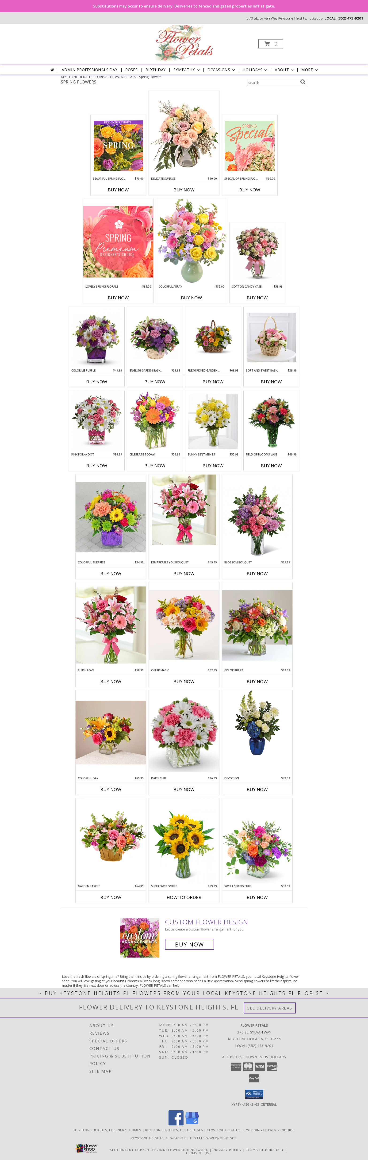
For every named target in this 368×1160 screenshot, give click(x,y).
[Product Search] (273, 82)
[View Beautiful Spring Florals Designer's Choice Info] (118, 146)
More (309, 69)
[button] (270, 43)
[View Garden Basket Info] (111, 830)
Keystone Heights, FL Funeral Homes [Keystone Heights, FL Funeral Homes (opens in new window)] (107, 1130)
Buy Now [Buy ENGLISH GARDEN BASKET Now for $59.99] (154, 382)
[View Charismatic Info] (184, 625)
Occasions (221, 69)
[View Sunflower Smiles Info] (184, 841)
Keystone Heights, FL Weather (158, 1138)
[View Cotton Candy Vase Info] (257, 253)
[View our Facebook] (176, 1124)
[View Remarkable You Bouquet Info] (184, 510)
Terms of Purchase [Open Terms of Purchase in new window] (265, 1150)
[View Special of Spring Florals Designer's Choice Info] (250, 146)
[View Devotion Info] (257, 722)
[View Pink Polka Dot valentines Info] (97, 422)
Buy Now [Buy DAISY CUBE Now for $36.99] (184, 789)
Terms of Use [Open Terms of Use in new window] (199, 1153)
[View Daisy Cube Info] (184, 733)
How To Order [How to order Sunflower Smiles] (184, 897)
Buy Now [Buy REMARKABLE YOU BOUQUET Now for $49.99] (184, 573)
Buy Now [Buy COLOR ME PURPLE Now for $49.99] (96, 382)
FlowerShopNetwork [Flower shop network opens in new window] (187, 1150)
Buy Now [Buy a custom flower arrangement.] (189, 944)
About (285, 69)
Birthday (156, 69)
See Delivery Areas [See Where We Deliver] (269, 1008)
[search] (303, 82)
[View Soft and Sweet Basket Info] (271, 337)
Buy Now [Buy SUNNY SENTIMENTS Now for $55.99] (213, 466)
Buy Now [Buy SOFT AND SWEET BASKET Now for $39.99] (271, 382)
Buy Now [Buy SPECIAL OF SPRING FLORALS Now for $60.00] (249, 190)
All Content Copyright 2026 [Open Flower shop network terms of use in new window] (137, 1150)
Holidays (255, 69)
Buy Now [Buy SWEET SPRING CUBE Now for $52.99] (257, 897)
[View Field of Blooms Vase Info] (271, 421)
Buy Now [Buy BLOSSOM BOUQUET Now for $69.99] (257, 573)
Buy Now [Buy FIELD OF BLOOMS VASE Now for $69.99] (271, 466)
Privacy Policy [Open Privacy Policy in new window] (227, 1150)
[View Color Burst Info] (257, 625)
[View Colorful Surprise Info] (111, 517)
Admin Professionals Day (89, 69)
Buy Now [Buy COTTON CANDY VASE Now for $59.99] (257, 298)
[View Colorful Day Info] (111, 733)
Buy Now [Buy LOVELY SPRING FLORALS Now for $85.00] (118, 298)
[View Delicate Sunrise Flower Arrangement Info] (184, 133)
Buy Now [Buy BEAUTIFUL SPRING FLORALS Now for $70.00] (118, 190)
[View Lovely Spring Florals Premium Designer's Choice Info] (118, 242)
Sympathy (186, 69)
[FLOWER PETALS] (184, 42)
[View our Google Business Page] (191, 1124)
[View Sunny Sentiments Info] (213, 421)
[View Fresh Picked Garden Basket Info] (213, 338)
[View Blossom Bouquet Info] (257, 516)
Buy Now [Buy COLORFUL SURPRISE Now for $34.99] (110, 573)
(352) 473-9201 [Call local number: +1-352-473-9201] (350, 18)
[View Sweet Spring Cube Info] (257, 841)
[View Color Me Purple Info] (97, 338)
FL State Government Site (213, 1138)
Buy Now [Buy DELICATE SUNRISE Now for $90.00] (184, 190)
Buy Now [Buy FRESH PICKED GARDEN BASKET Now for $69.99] (213, 382)
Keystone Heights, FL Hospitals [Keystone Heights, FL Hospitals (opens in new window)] (174, 1130)
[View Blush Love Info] (111, 625)
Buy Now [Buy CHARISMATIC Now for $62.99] (184, 681)
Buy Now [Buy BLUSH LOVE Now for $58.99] (110, 681)
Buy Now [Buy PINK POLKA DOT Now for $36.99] (96, 466)
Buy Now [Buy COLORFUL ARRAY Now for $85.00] (191, 298)
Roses (131, 69)
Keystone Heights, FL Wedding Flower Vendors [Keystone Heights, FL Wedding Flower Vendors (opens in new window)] (250, 1130)
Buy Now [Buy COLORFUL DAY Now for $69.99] (110, 789)
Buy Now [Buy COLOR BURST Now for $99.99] (257, 681)
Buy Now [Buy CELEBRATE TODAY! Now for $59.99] (154, 466)
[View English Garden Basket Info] (155, 338)
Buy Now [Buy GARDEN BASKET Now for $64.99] (110, 897)
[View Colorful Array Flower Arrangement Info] (191, 241)
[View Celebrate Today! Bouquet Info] (155, 422)
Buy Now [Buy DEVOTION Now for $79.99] (257, 789)
